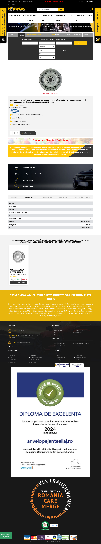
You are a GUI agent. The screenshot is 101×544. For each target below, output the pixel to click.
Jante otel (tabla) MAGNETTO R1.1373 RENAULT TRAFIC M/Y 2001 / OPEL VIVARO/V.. (18, 271)
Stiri (55, 335)
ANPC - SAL (13, 360)
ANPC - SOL (13, 362)
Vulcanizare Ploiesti (31, 18)
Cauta (80, 43)
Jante (24, 15)
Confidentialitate (36, 360)
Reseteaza (80, 48)
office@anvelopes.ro (23, 342)
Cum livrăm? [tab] (63, 197)
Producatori (78, 332)
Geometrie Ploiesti (59, 346)
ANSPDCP (33, 362)
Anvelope (17, 15)
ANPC (11, 357)
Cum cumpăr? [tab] (47, 197)
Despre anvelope (80, 330)
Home (11, 15)
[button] (50, 180)
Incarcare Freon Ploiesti (82, 343)
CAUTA (61, 9)
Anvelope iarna (80, 355)
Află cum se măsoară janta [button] (20, 124)
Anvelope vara (60, 360)
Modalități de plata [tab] (82, 197)
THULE (72, 15)
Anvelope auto (60, 357)
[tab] (13, 35)
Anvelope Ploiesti (81, 357)
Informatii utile (58, 330)
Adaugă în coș (28, 133)
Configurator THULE (61, 18)
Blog (55, 332)
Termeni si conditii (36, 357)
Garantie (33, 355)
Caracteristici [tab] (30, 197)
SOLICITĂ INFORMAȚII (50, 94)
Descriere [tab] (14, 197)
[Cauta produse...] (47, 9)
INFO (24, 279)
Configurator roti (47, 18)
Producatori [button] (80, 18)
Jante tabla (54, 24)
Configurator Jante (64, 49)
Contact (90, 15)
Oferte (58, 355)
